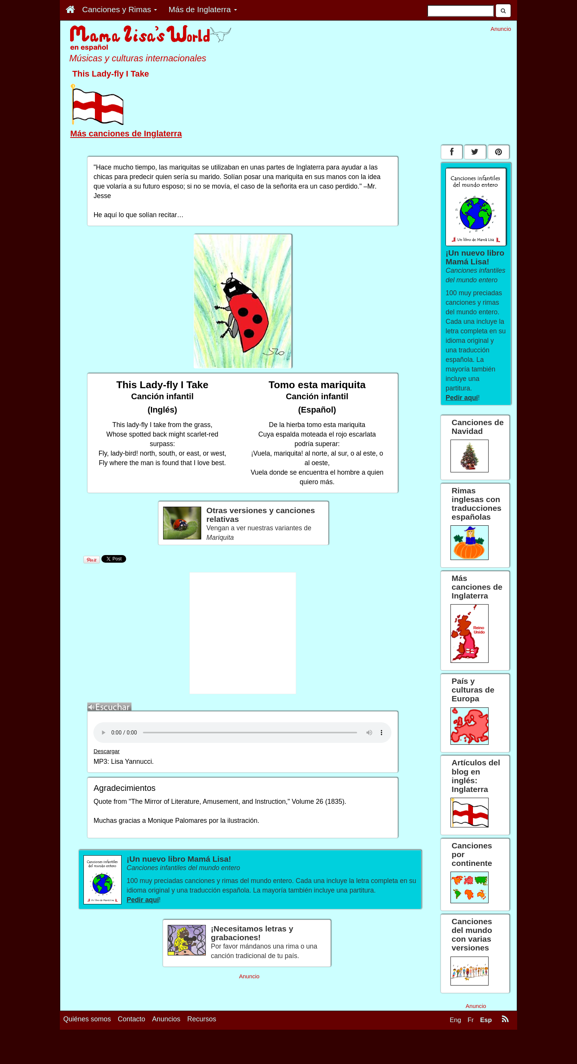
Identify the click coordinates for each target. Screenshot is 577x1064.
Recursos (201, 1019)
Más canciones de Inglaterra (126, 133)
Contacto (131, 1019)
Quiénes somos (87, 1019)
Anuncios (166, 1019)
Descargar (106, 751)
